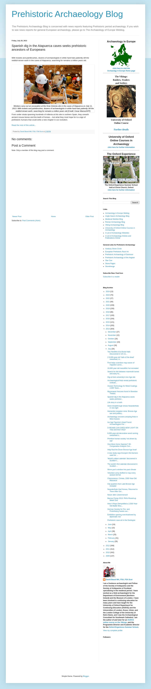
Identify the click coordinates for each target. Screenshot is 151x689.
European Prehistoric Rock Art (117, 252)
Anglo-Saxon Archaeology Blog (117, 216)
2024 (108, 292)
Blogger (86, 676)
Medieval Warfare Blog (114, 219)
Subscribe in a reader (111, 277)
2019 (108, 308)
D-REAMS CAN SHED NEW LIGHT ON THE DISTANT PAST (122, 429)
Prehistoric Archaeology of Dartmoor (119, 255)
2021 (108, 302)
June (110, 524)
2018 (108, 312)
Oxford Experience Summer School (123, 627)
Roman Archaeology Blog (115, 222)
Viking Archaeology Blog (114, 225)
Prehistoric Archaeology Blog (67, 14)
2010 (108, 552)
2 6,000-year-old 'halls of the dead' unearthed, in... (120, 358)
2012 (108, 546)
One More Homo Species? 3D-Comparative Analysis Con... (119, 445)
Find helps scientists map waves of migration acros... (120, 364)
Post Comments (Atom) (31, 221)
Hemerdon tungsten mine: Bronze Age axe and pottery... (122, 412)
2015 (108, 322)
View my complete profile (112, 631)
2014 (108, 325)
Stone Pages (110, 264)
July (110, 349)
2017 (108, 315)
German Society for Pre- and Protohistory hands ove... (118, 510)
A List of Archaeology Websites (117, 233)
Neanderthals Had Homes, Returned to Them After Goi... (122, 490)
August (111, 345)
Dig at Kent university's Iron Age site (121, 377)
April (110, 531)
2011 (108, 549)
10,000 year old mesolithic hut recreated (122, 368)
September (112, 342)
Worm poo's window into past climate (121, 470)
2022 (108, 298)
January (111, 541)
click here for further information (121, 147)
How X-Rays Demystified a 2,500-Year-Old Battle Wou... (122, 505)
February (111, 538)
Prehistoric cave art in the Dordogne (121, 520)
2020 (108, 305)
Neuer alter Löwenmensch (117, 495)
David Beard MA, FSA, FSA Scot (119, 580)
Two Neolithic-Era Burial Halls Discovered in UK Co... (118, 353)
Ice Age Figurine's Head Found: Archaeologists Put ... (119, 423)
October (111, 339)
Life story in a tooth (114, 402)
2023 (108, 295)
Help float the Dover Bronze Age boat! (122, 450)
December (112, 332)
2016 (108, 319)
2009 (108, 556)
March (110, 535)
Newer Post (16, 216)
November (112, 335)
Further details (121, 129)
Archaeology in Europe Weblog (117, 213)
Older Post (89, 216)
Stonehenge (110, 266)
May (110, 528)
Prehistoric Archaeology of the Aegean (120, 258)
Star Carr (108, 260)
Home (53, 216)
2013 (108, 329)
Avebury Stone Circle (113, 249)
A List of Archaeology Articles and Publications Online (118, 237)
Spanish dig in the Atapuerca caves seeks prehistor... (121, 398)
